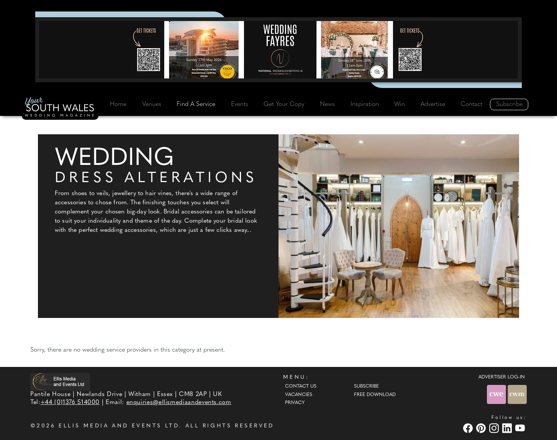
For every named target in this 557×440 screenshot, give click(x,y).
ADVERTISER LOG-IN (501, 377)
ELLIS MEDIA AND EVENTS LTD (119, 426)
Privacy (295, 403)
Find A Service (196, 104)
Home (118, 104)
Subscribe (509, 104)
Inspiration (365, 104)
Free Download (375, 395)
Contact (471, 104)
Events (239, 104)
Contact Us (300, 386)
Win (399, 104)
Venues (151, 104)
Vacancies (298, 395)
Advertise (433, 104)
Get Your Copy (284, 104)
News (327, 104)
